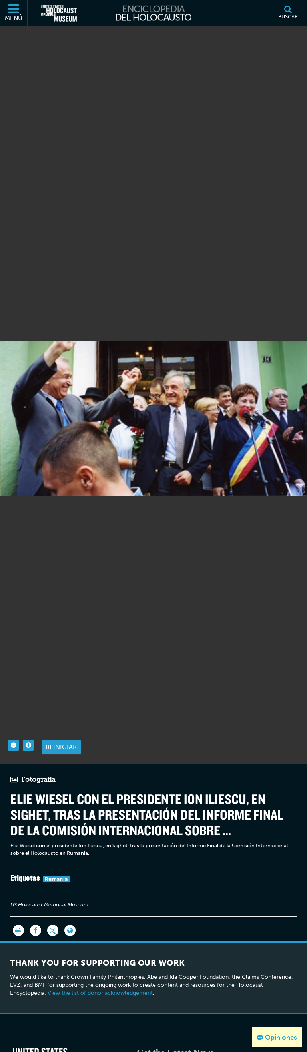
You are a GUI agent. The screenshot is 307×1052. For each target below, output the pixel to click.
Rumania (56, 861)
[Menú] (14, 13)
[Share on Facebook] (35, 912)
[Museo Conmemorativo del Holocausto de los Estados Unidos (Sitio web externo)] (59, 13)
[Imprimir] (18, 912)
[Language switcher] (70, 912)
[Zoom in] (28, 727)
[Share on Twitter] (52, 912)
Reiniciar (61, 729)
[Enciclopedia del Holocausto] (153, 13)
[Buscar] (288, 13)
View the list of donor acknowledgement (100, 974)
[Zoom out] (13, 727)
